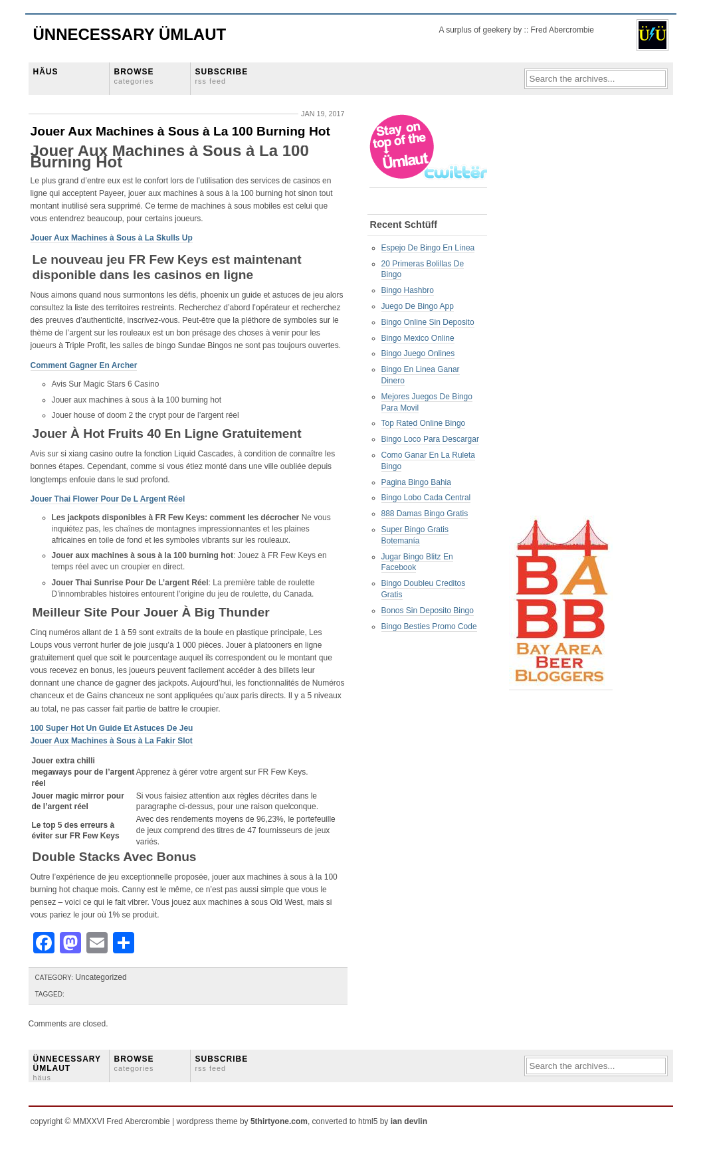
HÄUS (45, 71)
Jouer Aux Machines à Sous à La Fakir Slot (112, 740)
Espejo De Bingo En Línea (428, 247)
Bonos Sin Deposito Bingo (427, 610)
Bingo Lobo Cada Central (426, 497)
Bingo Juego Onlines (418, 353)
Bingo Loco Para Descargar (430, 439)
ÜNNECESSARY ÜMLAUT (67, 1068)
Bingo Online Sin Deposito (427, 322)
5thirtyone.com (279, 1121)
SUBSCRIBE (222, 76)
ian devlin (409, 1121)
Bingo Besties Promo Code (429, 626)
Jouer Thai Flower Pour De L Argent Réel (108, 499)
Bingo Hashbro (407, 290)
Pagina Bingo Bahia (416, 482)
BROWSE (134, 76)
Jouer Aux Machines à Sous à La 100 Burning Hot (180, 131)
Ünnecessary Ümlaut (130, 34)
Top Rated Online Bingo (423, 423)
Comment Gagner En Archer (84, 365)
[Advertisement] (562, 313)
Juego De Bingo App (417, 306)
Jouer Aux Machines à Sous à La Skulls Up (112, 237)
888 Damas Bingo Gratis (424, 513)
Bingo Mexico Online (417, 338)
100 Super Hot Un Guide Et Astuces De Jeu (112, 728)
